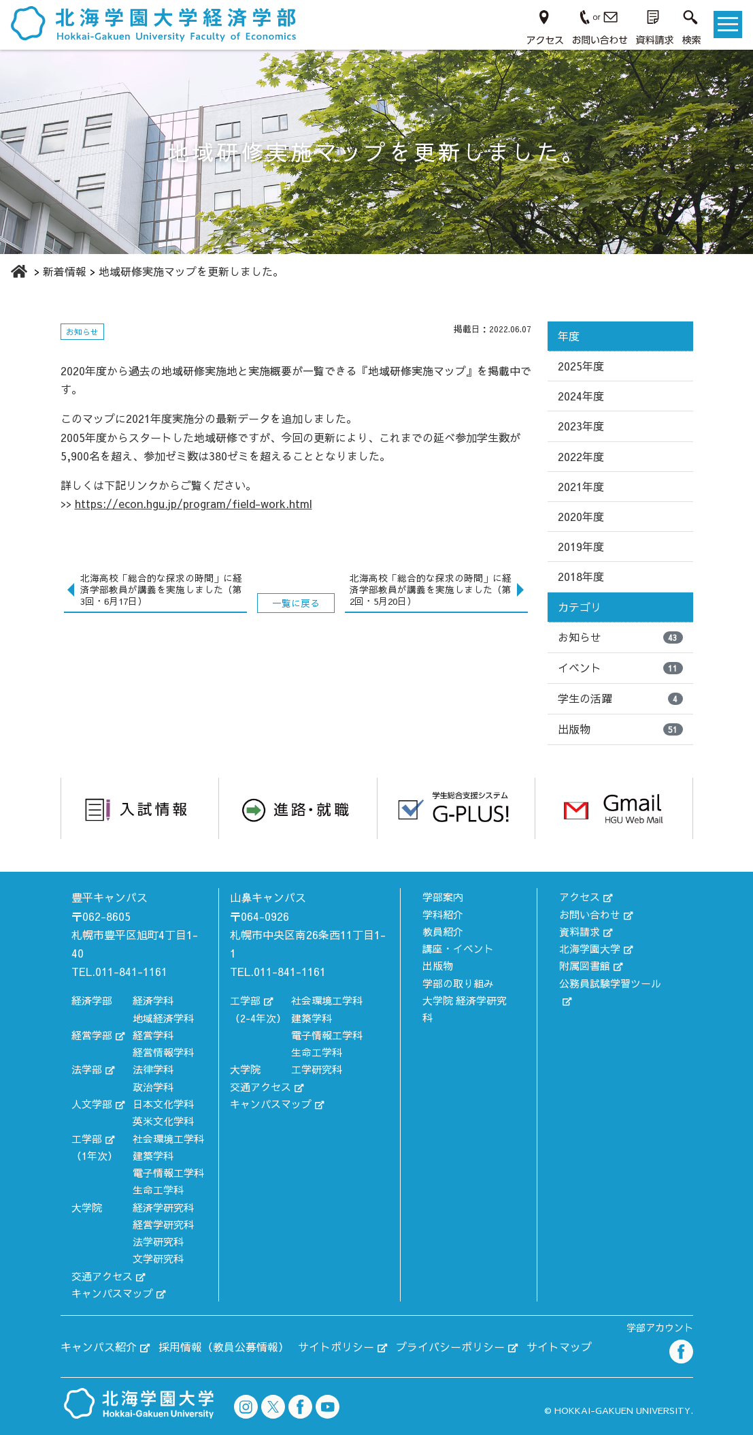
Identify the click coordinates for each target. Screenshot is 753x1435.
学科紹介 (442, 914)
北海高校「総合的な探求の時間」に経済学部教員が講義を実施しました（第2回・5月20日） (431, 589)
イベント (620, 667)
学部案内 (442, 896)
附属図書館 (584, 965)
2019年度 (581, 546)
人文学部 (91, 1104)
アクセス (579, 896)
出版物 (620, 728)
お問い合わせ (589, 914)
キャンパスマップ (112, 1293)
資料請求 (579, 931)
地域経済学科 (163, 1018)
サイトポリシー (336, 1346)
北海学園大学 (589, 948)
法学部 (86, 1069)
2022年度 (581, 456)
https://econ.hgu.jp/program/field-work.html (193, 503)
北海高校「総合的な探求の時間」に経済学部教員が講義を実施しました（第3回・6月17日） (161, 589)
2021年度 (581, 486)
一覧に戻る (296, 603)
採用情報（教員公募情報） (223, 1346)
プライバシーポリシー (450, 1346)
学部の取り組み (458, 983)
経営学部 (91, 1035)
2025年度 (581, 365)
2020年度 (581, 516)
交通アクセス (102, 1276)
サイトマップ (559, 1346)
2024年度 (581, 395)
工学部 (86, 1138)
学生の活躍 (620, 698)
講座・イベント (458, 948)
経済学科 (153, 1000)
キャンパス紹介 (99, 1346)
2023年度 (581, 425)
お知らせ (620, 636)
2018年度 (581, 576)
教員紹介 (442, 931)
